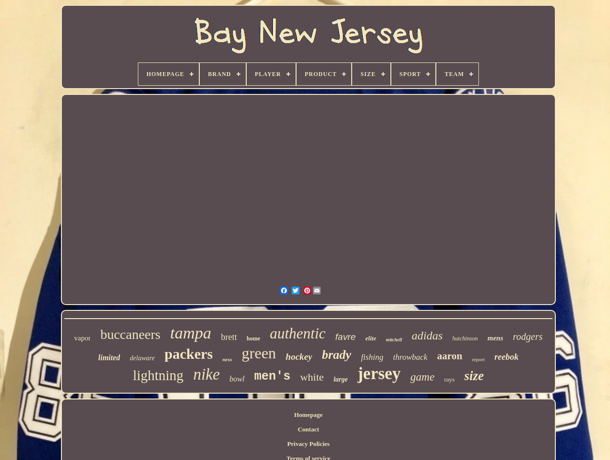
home (253, 338)
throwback (410, 357)
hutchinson (465, 338)
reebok (506, 357)
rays (449, 379)
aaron (449, 356)
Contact (308, 429)
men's (272, 376)
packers (188, 354)
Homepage (308, 414)
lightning (158, 375)
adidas (427, 335)
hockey (299, 357)
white (312, 377)
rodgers (527, 336)
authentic (298, 333)
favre (345, 337)
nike (206, 374)
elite (370, 338)
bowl (236, 379)
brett (229, 337)
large (340, 379)
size (474, 375)
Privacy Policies (308, 443)
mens (496, 338)
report (478, 359)
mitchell (394, 339)
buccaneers (130, 334)
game (422, 377)
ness (227, 359)
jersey (379, 373)
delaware (142, 358)
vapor (82, 338)
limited (109, 357)
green (259, 353)
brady (336, 355)
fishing (372, 357)
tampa (190, 333)
